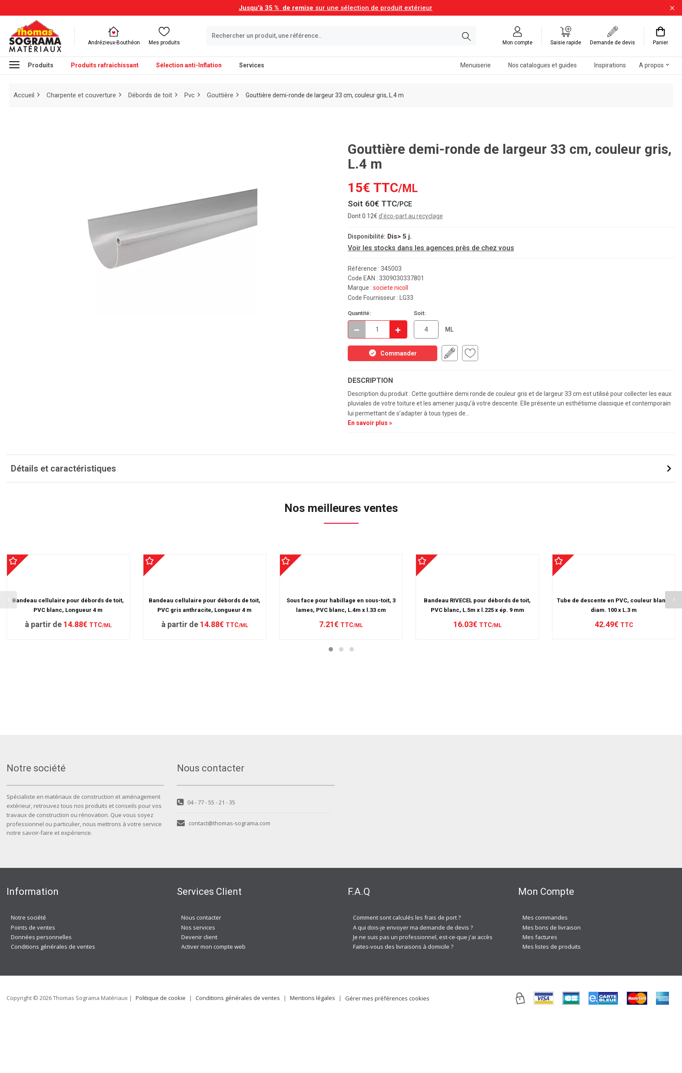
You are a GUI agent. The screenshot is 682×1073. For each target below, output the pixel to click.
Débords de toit (150, 95)
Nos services (198, 979)
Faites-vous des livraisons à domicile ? (403, 999)
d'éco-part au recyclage (411, 216)
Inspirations (610, 65)
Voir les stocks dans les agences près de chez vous (431, 248)
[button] (331, 748)
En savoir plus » (370, 422)
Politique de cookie (161, 1050)
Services (251, 65)
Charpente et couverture (81, 95)
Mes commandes (545, 969)
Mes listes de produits (551, 999)
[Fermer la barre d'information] (672, 8)
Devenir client (199, 989)
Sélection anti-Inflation (189, 65)
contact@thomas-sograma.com (223, 875)
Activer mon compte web (213, 999)
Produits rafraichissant (105, 65)
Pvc (189, 95)
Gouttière (220, 95)
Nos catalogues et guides (542, 65)
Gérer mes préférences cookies (387, 1050)
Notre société (28, 969)
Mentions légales (312, 1050)
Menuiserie (475, 65)
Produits (31, 64)
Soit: (420, 313)
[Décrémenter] (357, 329)
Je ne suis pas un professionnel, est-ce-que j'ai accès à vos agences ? (444, 989)
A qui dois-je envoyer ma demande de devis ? (413, 979)
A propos (651, 65)
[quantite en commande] (377, 329)
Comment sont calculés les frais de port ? (407, 969)
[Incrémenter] (398, 329)
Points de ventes (33, 979)
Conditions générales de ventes (53, 999)
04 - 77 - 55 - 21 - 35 (206, 854)
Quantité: (359, 313)
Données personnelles (41, 989)
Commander (392, 353)
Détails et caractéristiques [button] (63, 468)
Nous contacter (201, 969)
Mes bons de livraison (551, 979)
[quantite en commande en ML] (426, 329)
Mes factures (539, 989)
